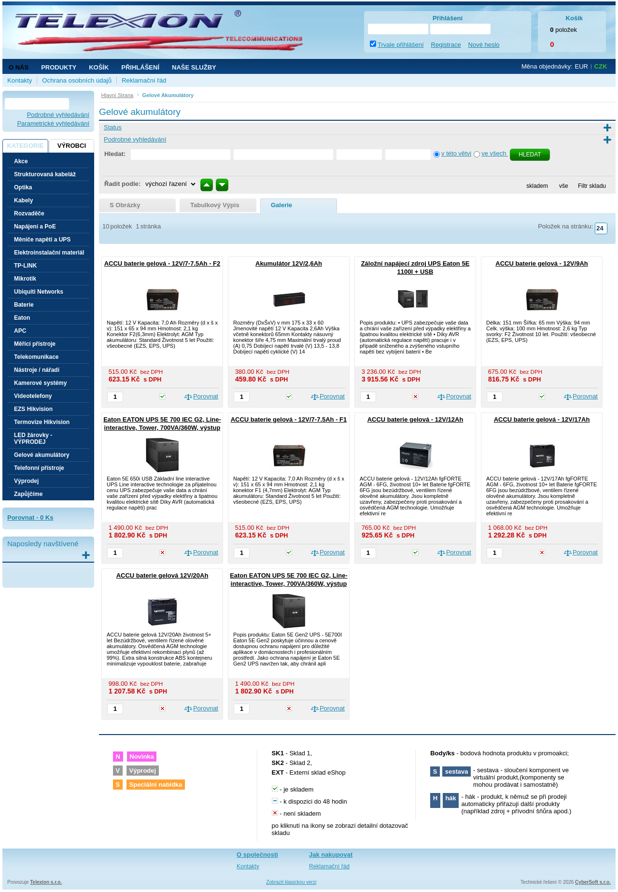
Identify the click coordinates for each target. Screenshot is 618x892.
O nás (18, 67)
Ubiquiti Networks (38, 291)
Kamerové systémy (40, 383)
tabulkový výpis (214, 205)
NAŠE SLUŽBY (194, 67)
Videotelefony (33, 396)
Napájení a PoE (35, 226)
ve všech (494, 153)
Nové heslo (484, 44)
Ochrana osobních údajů (77, 80)
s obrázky (125, 205)
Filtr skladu (589, 186)
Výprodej (26, 481)
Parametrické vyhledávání (53, 123)
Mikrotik (25, 278)
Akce (21, 161)
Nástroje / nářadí (36, 370)
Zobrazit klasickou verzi (291, 882)
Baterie (24, 304)
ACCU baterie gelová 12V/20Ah (162, 575)
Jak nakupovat (330, 854)
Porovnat (205, 396)
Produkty (58, 67)
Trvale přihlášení (401, 44)
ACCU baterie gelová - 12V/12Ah (415, 419)
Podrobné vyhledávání (58, 114)
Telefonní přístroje (39, 468)
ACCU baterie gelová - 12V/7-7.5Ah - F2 (162, 263)
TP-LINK (25, 265)
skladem (537, 186)
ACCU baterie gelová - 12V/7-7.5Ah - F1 (289, 419)
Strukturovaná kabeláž (45, 174)
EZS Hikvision (33, 409)
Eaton (22, 317)
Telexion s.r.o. (46, 882)
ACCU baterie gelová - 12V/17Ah (542, 419)
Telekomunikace (36, 357)
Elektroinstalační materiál (49, 252)
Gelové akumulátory (42, 455)
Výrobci (71, 145)
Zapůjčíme (28, 494)
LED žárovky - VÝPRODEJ (33, 438)
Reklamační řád (144, 80)
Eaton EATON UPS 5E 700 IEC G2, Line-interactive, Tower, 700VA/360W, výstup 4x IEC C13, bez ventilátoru (162, 427)
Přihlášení (140, 67)
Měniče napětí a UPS (42, 239)
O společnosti (257, 854)
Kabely (23, 200)
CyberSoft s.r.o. (593, 882)
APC (20, 330)
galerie (281, 205)
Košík (99, 67)
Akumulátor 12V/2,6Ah (288, 263)
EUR (581, 66)
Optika (23, 187)
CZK (600, 66)
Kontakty (19, 80)
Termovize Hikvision (42, 422)
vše (563, 186)
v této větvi (456, 153)
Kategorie (25, 145)
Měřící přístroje (35, 343)
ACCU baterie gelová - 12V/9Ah (541, 263)
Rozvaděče (29, 213)
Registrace (446, 44)
